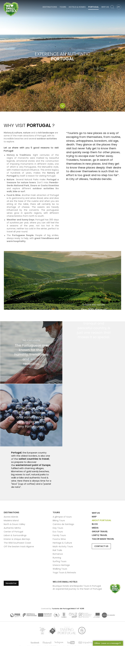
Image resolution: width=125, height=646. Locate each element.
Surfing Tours (59, 561)
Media (95, 527)
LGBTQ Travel (99, 535)
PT (118, 7)
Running (57, 557)
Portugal (93, 7)
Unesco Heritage (61, 565)
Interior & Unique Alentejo (17, 539)
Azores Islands (11, 516)
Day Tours (58, 527)
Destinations (50, 7)
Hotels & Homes (77, 7)
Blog (95, 524)
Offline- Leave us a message (106, 643)
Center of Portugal (13, 531)
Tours (63, 7)
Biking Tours (59, 520)
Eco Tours (58, 531)
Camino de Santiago (63, 524)
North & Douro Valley (14, 524)
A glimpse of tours (62, 516)
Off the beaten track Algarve (19, 546)
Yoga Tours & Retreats (64, 572)
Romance (58, 553)
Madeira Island (11, 520)
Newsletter (11, 583)
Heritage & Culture (62, 542)
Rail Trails (57, 550)
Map (94, 516)
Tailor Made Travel (103, 538)
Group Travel (100, 531)
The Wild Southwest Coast (17, 542)
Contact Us (101, 546)
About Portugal (101, 520)
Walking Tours (60, 568)
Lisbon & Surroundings (15, 535)
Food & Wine (59, 539)
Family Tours (59, 535)
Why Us (105, 7)
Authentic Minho (12, 527)
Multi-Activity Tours (63, 546)
